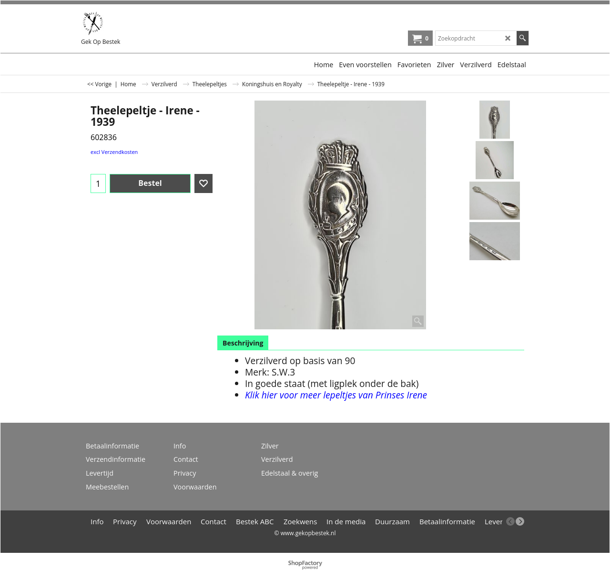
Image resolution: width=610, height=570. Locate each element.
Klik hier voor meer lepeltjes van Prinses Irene (336, 394)
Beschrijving (243, 342)
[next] (520, 521)
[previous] (510, 521)
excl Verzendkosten (114, 151)
